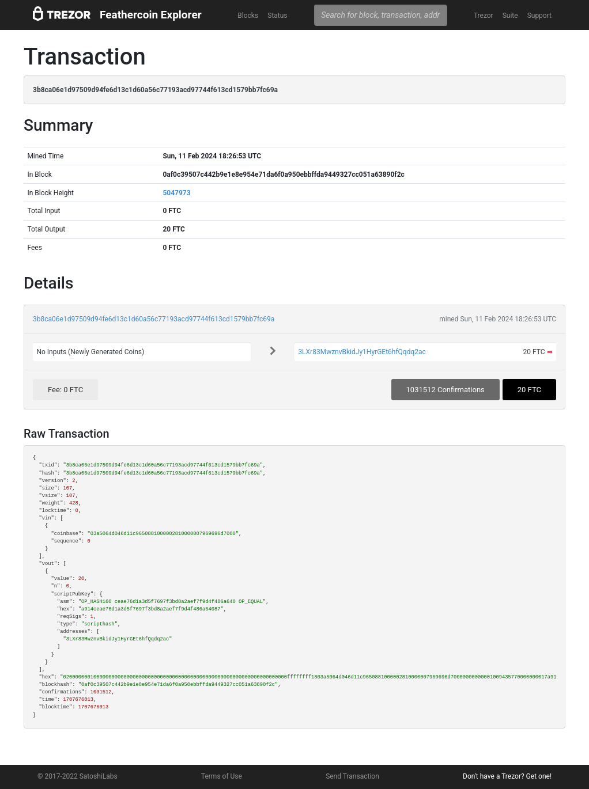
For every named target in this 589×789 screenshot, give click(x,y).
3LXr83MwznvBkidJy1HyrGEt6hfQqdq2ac (361, 352)
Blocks (247, 16)
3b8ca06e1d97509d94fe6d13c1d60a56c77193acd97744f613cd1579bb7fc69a (153, 319)
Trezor (483, 16)
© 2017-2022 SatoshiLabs (77, 776)
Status (277, 16)
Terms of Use (221, 776)
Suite (510, 16)
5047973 (176, 193)
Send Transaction (352, 776)
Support (539, 16)
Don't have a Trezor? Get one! (507, 776)
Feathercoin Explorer (151, 14)
